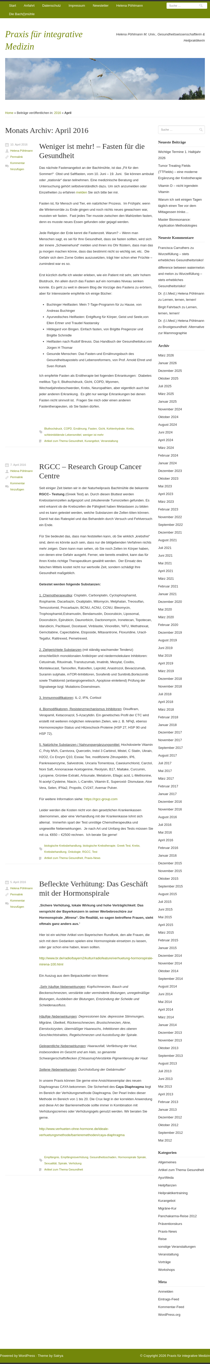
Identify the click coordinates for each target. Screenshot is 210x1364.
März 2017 (166, 778)
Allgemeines (167, 1162)
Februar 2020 (168, 625)
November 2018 (170, 686)
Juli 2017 (164, 763)
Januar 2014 (167, 1025)
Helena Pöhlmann (129, 5)
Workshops (166, 1270)
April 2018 (165, 702)
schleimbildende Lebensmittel (62, 434)
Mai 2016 (165, 832)
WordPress (27, 1356)
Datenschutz (51, 5)
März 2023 (166, 502)
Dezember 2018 (170, 679)
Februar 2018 (168, 717)
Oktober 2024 (168, 417)
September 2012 (170, 1133)
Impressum (77, 5)
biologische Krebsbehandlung (62, 845)
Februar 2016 (168, 848)
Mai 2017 (165, 771)
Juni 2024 (165, 432)
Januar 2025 (167, 401)
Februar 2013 (168, 1102)
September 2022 (170, 525)
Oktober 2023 (168, 478)
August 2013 (167, 1063)
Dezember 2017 (170, 732)
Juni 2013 (165, 1079)
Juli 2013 (164, 1071)
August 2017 (167, 755)
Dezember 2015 (170, 863)
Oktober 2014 (168, 971)
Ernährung (80, 428)
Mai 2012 (165, 1140)
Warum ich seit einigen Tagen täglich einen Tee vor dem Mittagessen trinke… (180, 206)
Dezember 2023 (170, 471)
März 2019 (166, 671)
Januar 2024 (167, 463)
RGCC (86, 851)
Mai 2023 (165, 486)
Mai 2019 (165, 655)
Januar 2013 (167, 1109)
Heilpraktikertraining (173, 1193)
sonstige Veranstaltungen (177, 1247)
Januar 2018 (167, 725)
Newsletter (100, 5)
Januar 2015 (167, 948)
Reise (162, 1239)
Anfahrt (29, 5)
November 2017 (170, 740)
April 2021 (165, 571)
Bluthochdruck (53, 428)
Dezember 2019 (170, 632)
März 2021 (166, 579)
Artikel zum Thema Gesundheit (63, 440)
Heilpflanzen (167, 1185)
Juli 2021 (164, 548)
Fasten (92, 428)
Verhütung (75, 1163)
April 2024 (165, 440)
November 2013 (170, 1040)
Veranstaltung (109, 440)
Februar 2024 (168, 455)
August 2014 (167, 986)
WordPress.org (169, 1315)
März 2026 (166, 355)
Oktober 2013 (168, 1048)
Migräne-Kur (167, 1208)
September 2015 (170, 886)
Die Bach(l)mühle (22, 14)
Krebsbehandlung (55, 851)
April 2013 (165, 1094)
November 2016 (170, 809)
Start (12, 5)
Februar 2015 (168, 940)
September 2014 (170, 979)
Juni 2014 (165, 994)
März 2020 (166, 617)
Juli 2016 (164, 825)
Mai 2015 (165, 917)
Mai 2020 (165, 609)
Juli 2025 (164, 386)
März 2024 (166, 448)
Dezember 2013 (170, 1032)
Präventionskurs (170, 1224)
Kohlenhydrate (116, 428)
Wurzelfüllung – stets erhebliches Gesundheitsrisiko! (180, 280)
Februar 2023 (168, 509)
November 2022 (170, 517)
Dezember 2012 (170, 1117)
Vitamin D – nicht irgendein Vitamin (178, 189)
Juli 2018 (164, 694)
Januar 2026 (167, 363)
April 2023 (165, 494)
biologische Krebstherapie (99, 845)
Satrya (58, 1356)
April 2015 (165, 925)
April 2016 (165, 840)
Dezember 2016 (170, 802)
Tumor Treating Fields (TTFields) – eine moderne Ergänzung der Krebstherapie (180, 172)
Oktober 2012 (168, 1125)
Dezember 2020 (170, 602)
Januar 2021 (167, 594)
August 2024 (167, 425)
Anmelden (165, 1291)
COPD (68, 428)
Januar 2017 (167, 794)
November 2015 (170, 871)
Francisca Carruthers (173, 248)
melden (81, 192)
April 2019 (165, 663)
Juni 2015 (165, 909)
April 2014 (165, 1009)
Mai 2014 (165, 1002)
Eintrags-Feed (168, 1299)
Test (94, 851)
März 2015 (166, 932)
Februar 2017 (168, 786)
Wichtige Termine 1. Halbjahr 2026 (179, 155)
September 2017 (170, 748)
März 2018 (166, 709)
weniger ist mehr (93, 434)
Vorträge (164, 1262)
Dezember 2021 (170, 532)
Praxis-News (93, 857)
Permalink (16, 156)
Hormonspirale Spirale (132, 1157)
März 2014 (166, 1017)
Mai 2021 (165, 563)
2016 (57, 113)
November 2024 (170, 409)
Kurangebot (92, 440)
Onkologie (74, 851)
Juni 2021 (165, 555)
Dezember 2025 (170, 371)
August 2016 (167, 817)
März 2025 (166, 394)
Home (9, 113)
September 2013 (170, 1056)
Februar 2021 (168, 586)
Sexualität (50, 1163)
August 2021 (167, 540)
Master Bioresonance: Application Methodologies (177, 223)
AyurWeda (166, 1177)
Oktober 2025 (168, 378)
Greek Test (124, 845)
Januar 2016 (167, 855)
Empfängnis (51, 1157)
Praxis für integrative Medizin (188, 1356)
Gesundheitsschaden (103, 1157)
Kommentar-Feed (171, 1307)
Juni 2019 (165, 648)
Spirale (62, 1163)
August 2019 (167, 640)
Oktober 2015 (168, 879)
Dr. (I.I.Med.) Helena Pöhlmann (181, 293)
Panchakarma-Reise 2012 (177, 1216)
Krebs (130, 428)
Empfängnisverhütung (74, 1157)
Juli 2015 (164, 902)
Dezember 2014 (170, 955)
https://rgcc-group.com (100, 799)
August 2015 (167, 894)
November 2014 (170, 963)
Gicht (101, 428)
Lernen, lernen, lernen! (179, 300)
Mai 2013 (165, 1086)
